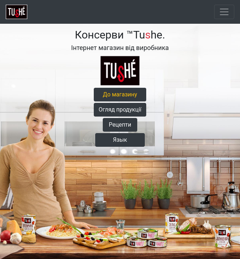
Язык (120, 139)
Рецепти (120, 124)
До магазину (120, 94)
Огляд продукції (119, 109)
